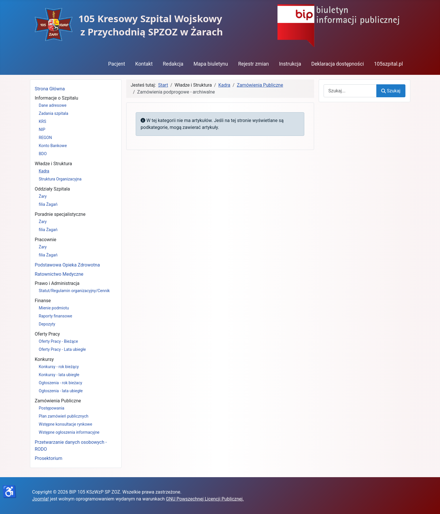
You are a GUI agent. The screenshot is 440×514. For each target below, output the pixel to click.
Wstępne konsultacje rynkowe (65, 424)
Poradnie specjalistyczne (60, 214)
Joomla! (40, 499)
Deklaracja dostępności (337, 64)
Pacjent (116, 64)
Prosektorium (49, 458)
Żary (43, 196)
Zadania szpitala (53, 113)
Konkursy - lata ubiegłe (59, 374)
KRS (42, 121)
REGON (45, 137)
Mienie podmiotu (54, 308)
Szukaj (390, 91)
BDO (43, 153)
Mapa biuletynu (211, 64)
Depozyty (47, 324)
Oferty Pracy (47, 334)
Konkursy (44, 359)
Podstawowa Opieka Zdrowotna (67, 265)
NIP (42, 129)
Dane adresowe (53, 105)
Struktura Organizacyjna (60, 179)
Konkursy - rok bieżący (59, 366)
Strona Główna (50, 89)
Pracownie (45, 239)
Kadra (44, 171)
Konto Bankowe (53, 145)
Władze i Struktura (53, 163)
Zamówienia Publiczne (58, 400)
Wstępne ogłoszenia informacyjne (69, 432)
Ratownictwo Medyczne (59, 274)
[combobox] (350, 90)
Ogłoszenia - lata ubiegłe (61, 391)
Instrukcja (290, 64)
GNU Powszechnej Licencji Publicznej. (205, 499)
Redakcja (173, 64)
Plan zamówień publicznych (63, 416)
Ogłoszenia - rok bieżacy (60, 382)
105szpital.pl (388, 64)
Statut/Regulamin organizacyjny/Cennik (74, 290)
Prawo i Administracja (57, 283)
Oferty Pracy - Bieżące (58, 341)
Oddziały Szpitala (52, 189)
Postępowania (52, 408)
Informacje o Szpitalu (56, 98)
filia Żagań (48, 204)
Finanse (43, 300)
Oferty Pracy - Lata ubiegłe (62, 349)
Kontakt (144, 64)
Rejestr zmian (253, 64)
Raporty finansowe (55, 316)
